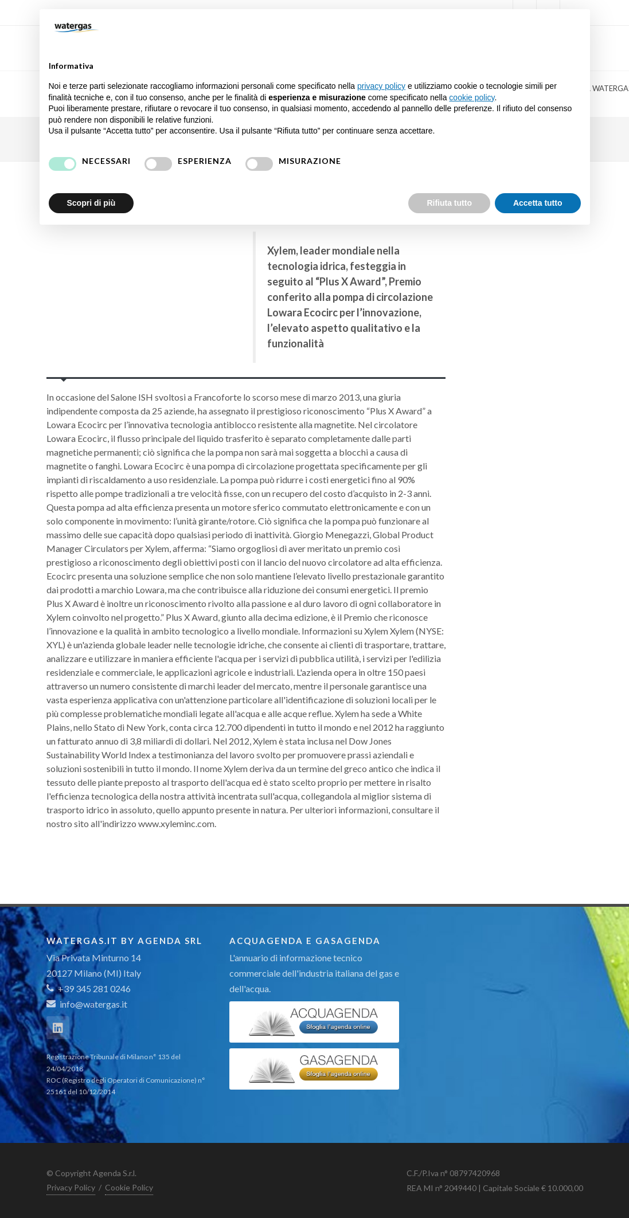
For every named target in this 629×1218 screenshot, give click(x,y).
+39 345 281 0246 (88, 988)
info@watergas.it (93, 1003)
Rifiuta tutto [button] (449, 202)
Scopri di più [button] (91, 202)
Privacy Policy (70, 1187)
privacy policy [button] (381, 86)
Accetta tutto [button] (537, 202)
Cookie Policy (129, 1187)
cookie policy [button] (471, 97)
